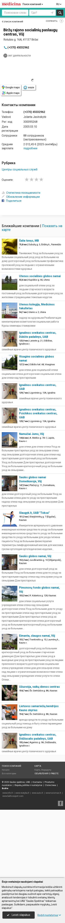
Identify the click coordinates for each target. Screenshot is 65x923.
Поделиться (11, 200)
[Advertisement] (32, 249)
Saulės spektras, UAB (20, 850)
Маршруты (46, 838)
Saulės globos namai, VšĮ (35, 624)
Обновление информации (21, 196)
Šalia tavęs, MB (29, 308)
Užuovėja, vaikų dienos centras (39, 755)
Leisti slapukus (18, 915)
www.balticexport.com (12, 864)
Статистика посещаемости (21, 192)
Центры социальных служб (19, 169)
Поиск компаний (33, 4)
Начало (5, 838)
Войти (5, 856)
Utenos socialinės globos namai (40, 344)
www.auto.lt (37, 861)
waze (28, 87)
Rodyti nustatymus (49, 915)
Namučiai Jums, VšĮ (31, 502)
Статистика (50, 853)
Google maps (11, 87)
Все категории (9, 841)
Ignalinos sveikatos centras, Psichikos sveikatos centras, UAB (38, 481)
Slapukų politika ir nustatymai (28, 853)
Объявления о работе (46, 841)
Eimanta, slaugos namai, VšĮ (37, 704)
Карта (37, 834)
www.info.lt (7, 861)
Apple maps (11, 93)
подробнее (30, 148)
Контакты (37, 850)
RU (59, 4)
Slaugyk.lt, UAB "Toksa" (34, 581)
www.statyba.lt (22, 861)
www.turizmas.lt (53, 861)
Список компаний (12, 22)
